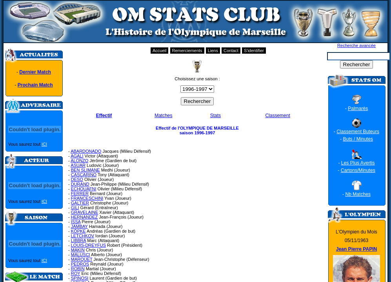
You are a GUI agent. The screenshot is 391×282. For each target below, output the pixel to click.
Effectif (104, 115)
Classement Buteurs (357, 131)
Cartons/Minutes (358, 170)
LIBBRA (78, 240)
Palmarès (358, 108)
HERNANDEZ (84, 217)
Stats (215, 115)
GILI (75, 207)
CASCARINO (83, 174)
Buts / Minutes (358, 139)
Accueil (159, 50)
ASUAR (78, 165)
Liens (213, 50)
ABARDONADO (86, 151)
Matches (163, 115)
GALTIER (80, 203)
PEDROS (80, 264)
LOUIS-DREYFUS (88, 245)
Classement (277, 115)
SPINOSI (80, 278)
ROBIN (78, 268)
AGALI (77, 156)
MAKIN (78, 250)
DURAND (80, 184)
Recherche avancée (356, 45)
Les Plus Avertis (358, 163)
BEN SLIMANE (85, 170)
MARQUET (82, 259)
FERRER (80, 193)
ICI (44, 144)
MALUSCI (80, 254)
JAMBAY (79, 226)
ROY (75, 273)
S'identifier (254, 50)
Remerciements (187, 50)
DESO (77, 179)
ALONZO (79, 160)
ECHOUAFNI (83, 188)
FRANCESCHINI (87, 198)
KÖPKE (78, 231)
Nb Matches (358, 194)
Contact (231, 50)
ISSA (75, 221)
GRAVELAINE (84, 212)
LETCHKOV (82, 235)
